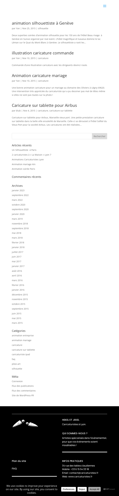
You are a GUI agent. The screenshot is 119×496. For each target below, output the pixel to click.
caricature (43, 58)
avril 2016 (17, 275)
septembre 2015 (20, 308)
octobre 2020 (18, 204)
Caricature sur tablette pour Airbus (44, 105)
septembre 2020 (20, 209)
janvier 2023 (18, 190)
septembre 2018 (20, 228)
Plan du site (19, 461)
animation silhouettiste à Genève (42, 23)
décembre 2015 (20, 294)
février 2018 (18, 242)
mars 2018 (17, 237)
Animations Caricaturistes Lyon (28, 159)
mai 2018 (16, 232)
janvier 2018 (18, 247)
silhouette (43, 28)
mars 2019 (17, 218)
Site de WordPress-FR (23, 395)
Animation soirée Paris (23, 168)
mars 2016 (17, 280)
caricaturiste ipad (21, 354)
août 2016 (17, 270)
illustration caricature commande (43, 53)
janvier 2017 (18, 266)
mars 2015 (17, 322)
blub (18, 110)
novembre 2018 (20, 223)
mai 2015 (16, 318)
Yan (18, 28)
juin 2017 (16, 256)
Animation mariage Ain (24, 164)
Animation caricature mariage (39, 75)
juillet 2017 (17, 252)
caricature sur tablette (60, 110)
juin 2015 (16, 313)
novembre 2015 (20, 299)
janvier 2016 (18, 289)
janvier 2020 (18, 214)
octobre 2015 (18, 303)
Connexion (17, 381)
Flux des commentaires (24, 390)
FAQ (14, 468)
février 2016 (18, 285)
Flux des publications (23, 385)
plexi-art (16, 363)
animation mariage (21, 340)
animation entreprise (23, 335)
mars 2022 (17, 199)
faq (13, 359)
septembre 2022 (20, 195)
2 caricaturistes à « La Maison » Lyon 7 (31, 154)
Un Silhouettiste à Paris (24, 149)
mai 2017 (16, 261)
